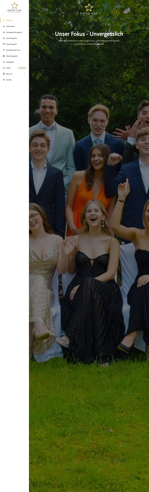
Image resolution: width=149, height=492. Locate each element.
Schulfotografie (10, 38)
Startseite (8, 20)
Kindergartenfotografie (12, 32)
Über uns (14, 74)
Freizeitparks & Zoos (11, 50)
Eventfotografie (10, 44)
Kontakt (7, 80)
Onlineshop (8, 26)
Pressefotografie (10, 56)
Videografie (8, 62)
